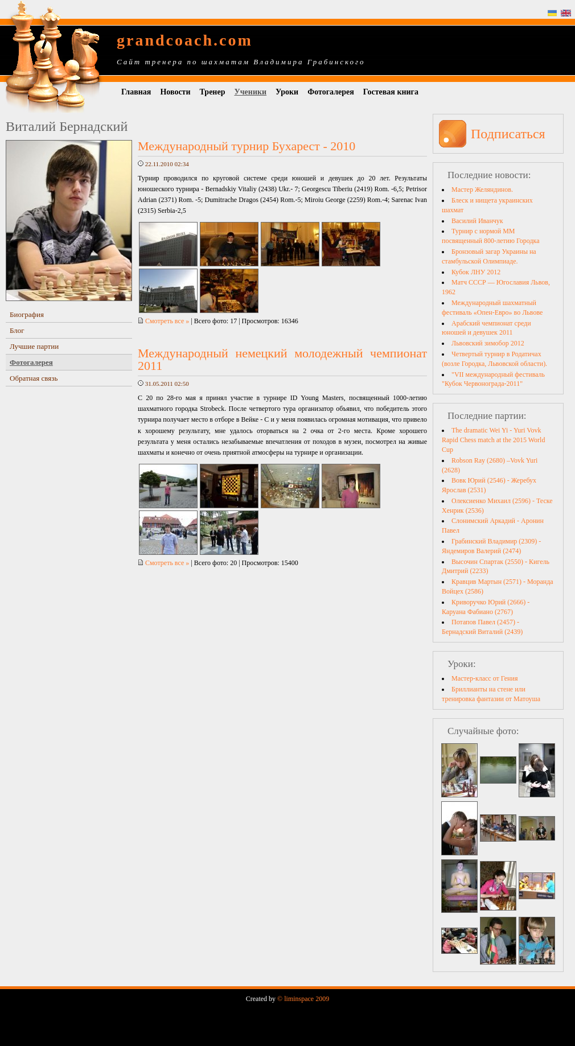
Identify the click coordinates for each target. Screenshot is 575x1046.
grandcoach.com (185, 40)
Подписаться (508, 133)
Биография (27, 314)
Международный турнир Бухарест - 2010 (246, 146)
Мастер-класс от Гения (484, 678)
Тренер (212, 92)
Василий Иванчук (477, 221)
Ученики (250, 92)
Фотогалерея (330, 92)
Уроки (287, 92)
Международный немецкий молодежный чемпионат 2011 (282, 359)
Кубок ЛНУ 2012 (475, 272)
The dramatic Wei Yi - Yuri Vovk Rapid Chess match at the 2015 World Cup (493, 440)
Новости (175, 92)
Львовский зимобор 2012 (487, 343)
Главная (136, 92)
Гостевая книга (390, 92)
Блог (17, 330)
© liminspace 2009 (303, 999)
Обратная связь (33, 378)
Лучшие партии (34, 346)
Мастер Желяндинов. (482, 189)
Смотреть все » (163, 321)
